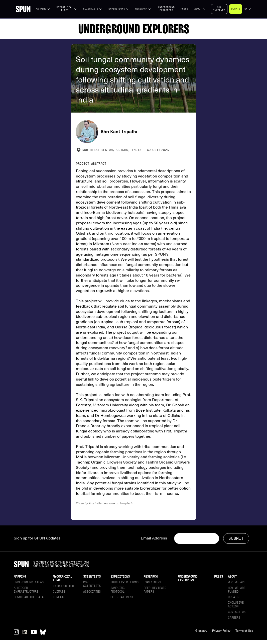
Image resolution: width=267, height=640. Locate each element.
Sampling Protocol (117, 589)
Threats (59, 597)
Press (184, 8)
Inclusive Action (236, 604)
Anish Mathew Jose (102, 503)
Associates (92, 591)
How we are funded (236, 589)
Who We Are (236, 582)
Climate (59, 591)
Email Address (154, 538)
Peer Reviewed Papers (155, 589)
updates (234, 597)
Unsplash (126, 503)
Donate (235, 8)
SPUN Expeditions (124, 582)
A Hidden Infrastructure (26, 589)
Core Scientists (92, 584)
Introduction (63, 586)
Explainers (152, 582)
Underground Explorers (166, 9)
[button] (43, 9)
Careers (234, 617)
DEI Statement (121, 597)
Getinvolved (219, 9)
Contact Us (236, 612)
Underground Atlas (29, 582)
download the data (29, 597)
